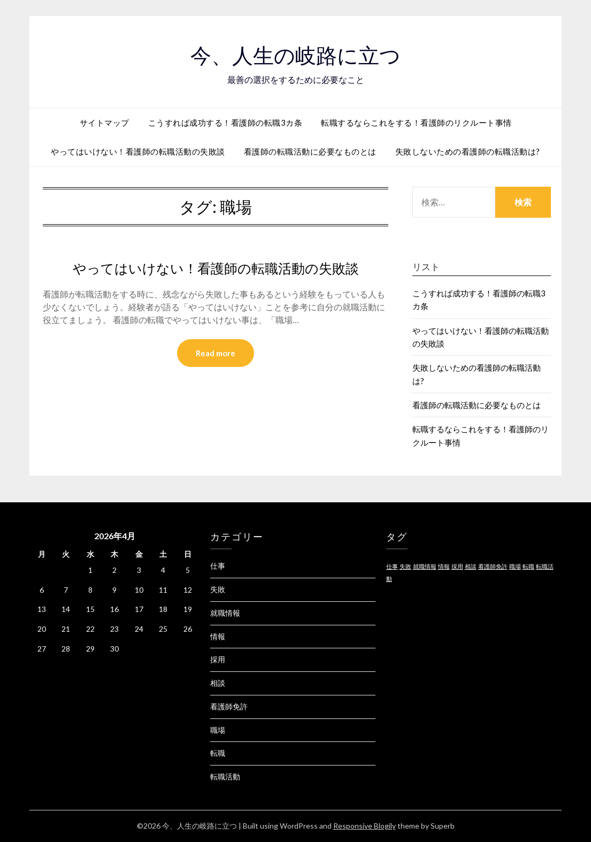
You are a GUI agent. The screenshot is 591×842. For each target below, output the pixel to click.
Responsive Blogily (364, 825)
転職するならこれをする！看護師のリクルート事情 (416, 122)
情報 (217, 636)
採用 (217, 659)
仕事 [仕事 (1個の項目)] (392, 566)
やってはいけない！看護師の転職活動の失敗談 (138, 151)
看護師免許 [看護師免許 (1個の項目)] (493, 566)
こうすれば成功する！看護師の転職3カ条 (225, 122)
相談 (217, 682)
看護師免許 (229, 706)
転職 (217, 752)
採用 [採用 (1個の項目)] (457, 566)
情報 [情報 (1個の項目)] (444, 566)
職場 (217, 729)
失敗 (217, 589)
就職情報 (225, 612)
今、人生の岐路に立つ (295, 54)
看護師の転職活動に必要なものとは (310, 151)
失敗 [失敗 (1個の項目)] (405, 566)
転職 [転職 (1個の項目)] (528, 566)
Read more (215, 353)
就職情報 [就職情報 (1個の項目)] (424, 566)
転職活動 (225, 776)
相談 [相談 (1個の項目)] (471, 566)
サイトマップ (104, 122)
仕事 (217, 565)
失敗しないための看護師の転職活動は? (467, 151)
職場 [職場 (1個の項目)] (515, 566)
